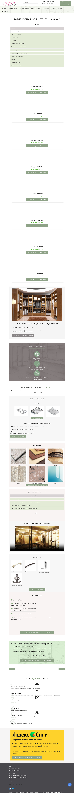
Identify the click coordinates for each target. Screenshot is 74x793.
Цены (32, 8)
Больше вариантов (37, 418)
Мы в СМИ (13, 766)
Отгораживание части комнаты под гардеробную (24, 495)
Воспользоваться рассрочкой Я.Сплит (27, 750)
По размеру (14, 50)
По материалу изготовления (18, 46)
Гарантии (12, 759)
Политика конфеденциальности (18, 768)
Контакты (5, 11)
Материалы (46, 8)
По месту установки (16, 34)
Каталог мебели (24, 8)
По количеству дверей (17, 56)
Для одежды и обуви (18, 31)
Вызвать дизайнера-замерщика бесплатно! (37, 653)
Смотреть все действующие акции (23, 335)
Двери (13, 59)
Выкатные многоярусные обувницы (20, 505)
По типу (13, 28)
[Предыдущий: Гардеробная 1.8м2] (12, 662)
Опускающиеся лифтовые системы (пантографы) (24, 508)
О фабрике (61, 8)
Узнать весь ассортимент (18, 436)
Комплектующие (15, 62)
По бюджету (14, 37)
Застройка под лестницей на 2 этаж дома (22, 499)
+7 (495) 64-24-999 (48, 1)
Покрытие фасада (16, 65)
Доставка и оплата (15, 761)
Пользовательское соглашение (18, 770)
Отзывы (12, 772)
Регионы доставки (15, 763)
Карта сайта (13, 773)
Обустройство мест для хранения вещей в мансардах (25, 502)
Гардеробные (13, 8)
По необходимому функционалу (19, 53)
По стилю (13, 40)
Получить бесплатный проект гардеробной (37, 625)
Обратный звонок (65, 3)
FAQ (11, 765)
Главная (4, 8)
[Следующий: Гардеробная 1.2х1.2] (61, 662)
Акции (38, 8)
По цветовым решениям (17, 43)
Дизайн (54, 8)
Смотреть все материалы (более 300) (37, 485)
